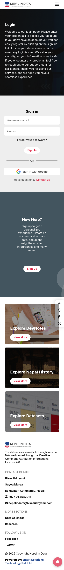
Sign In (32, 150)
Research (11, 524)
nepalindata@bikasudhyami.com (28, 503)
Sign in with (31, 171)
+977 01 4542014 (18, 497)
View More (20, 337)
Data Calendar (14, 517)
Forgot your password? (32, 140)
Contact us (43, 179)
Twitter (10, 545)
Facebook (11, 538)
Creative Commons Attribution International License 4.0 (27, 459)
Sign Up (32, 268)
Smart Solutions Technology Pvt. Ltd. (24, 561)
